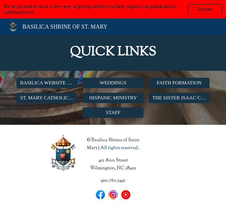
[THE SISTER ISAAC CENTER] (179, 98)
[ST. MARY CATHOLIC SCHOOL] (47, 98)
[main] (113, 53)
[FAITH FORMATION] (179, 83)
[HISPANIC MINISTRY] (113, 98)
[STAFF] (113, 113)
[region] (113, 9)
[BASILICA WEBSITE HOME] (47, 83)
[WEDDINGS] (113, 83)
